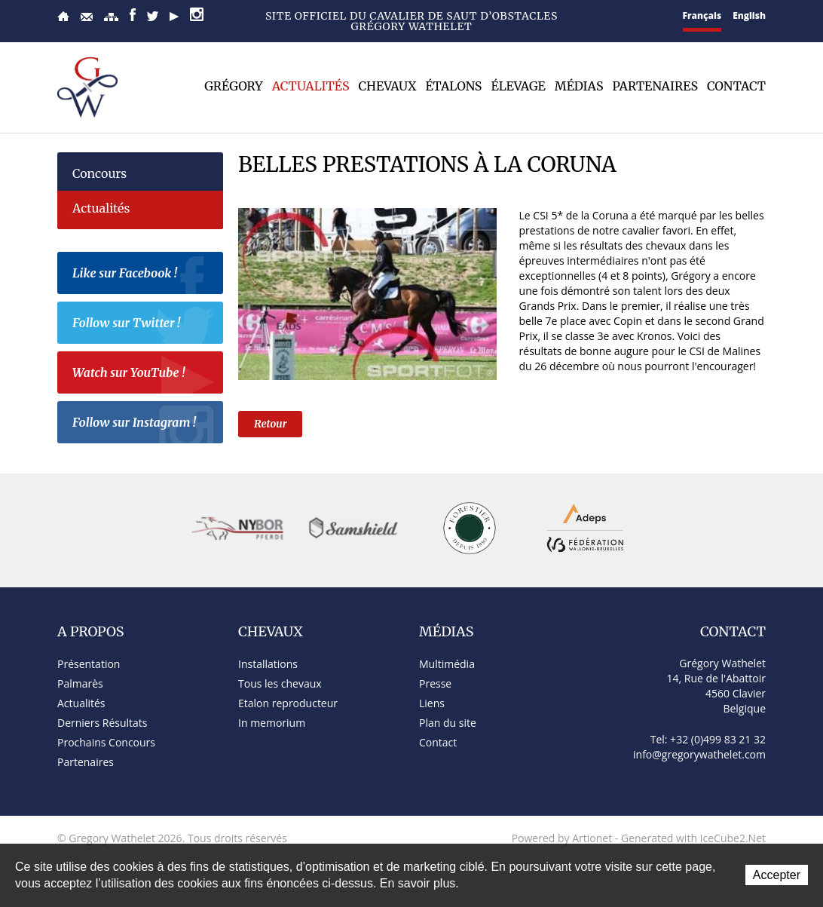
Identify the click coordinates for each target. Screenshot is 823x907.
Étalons (453, 86)
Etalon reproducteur (288, 703)
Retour (270, 424)
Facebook (133, 14)
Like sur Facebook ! (144, 275)
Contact (87, 17)
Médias (579, 86)
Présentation (88, 664)
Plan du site (111, 17)
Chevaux (388, 86)
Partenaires (655, 86)
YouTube (174, 16)
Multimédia (447, 664)
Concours (99, 173)
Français (702, 15)
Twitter (152, 16)
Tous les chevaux (280, 683)
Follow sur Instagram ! (144, 424)
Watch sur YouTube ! (144, 375)
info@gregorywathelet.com (699, 754)
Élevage (518, 86)
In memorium (271, 722)
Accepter (776, 875)
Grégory (233, 86)
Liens (432, 703)
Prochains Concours (106, 742)
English (749, 15)
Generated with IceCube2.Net (693, 838)
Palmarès (80, 683)
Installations (268, 664)
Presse (435, 683)
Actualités (311, 86)
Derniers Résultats (102, 722)
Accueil (63, 16)
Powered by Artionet (562, 838)
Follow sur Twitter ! (144, 325)
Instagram (196, 14)
